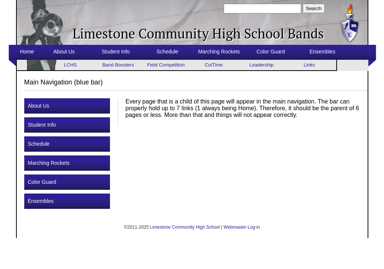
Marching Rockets (219, 52)
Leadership (261, 65)
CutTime (214, 65)
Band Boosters (118, 65)
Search (313, 8)
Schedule (167, 52)
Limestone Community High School (185, 227)
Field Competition (166, 65)
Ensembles (322, 52)
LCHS (70, 65)
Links (309, 65)
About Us (64, 52)
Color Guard (270, 52)
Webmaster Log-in (241, 227)
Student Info (116, 52)
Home (27, 52)
